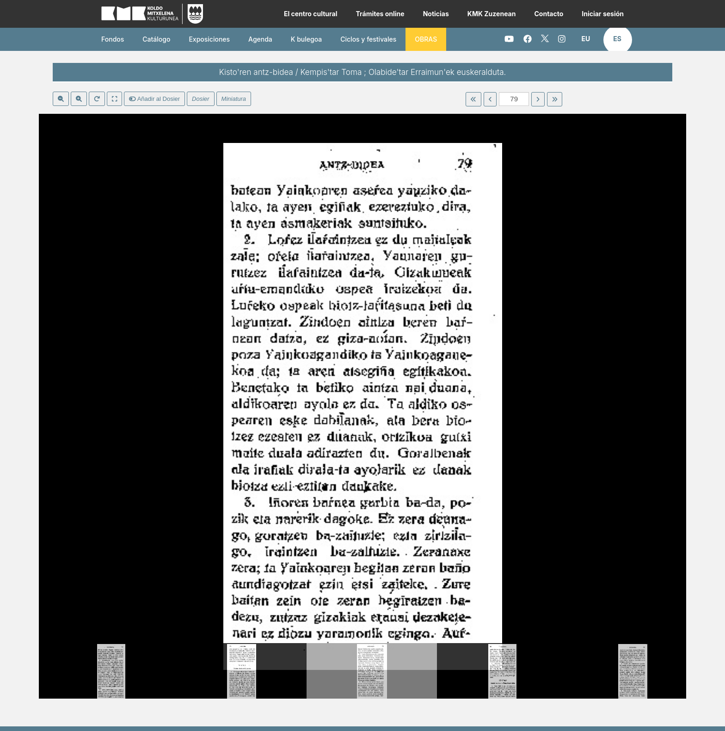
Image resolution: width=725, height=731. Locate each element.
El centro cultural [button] (311, 14)
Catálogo (156, 39)
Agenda (260, 39)
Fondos (112, 39)
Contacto (548, 14)
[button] (586, 39)
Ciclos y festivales (368, 39)
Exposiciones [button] (209, 39)
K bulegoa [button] (306, 39)
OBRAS (426, 39)
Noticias (436, 14)
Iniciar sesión (603, 14)
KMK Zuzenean (491, 14)
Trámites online (380, 14)
